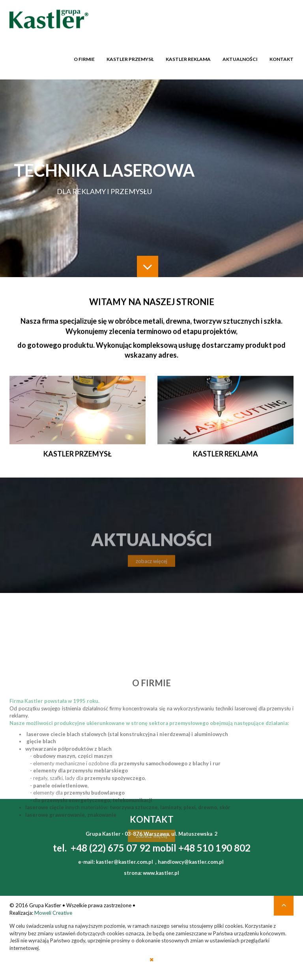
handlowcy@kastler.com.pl (191, 862)
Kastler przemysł (130, 58)
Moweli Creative (53, 913)
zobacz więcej (151, 568)
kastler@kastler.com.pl (124, 862)
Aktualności (240, 58)
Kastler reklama (188, 58)
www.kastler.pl (161, 873)
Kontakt (281, 58)
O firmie (84, 58)
